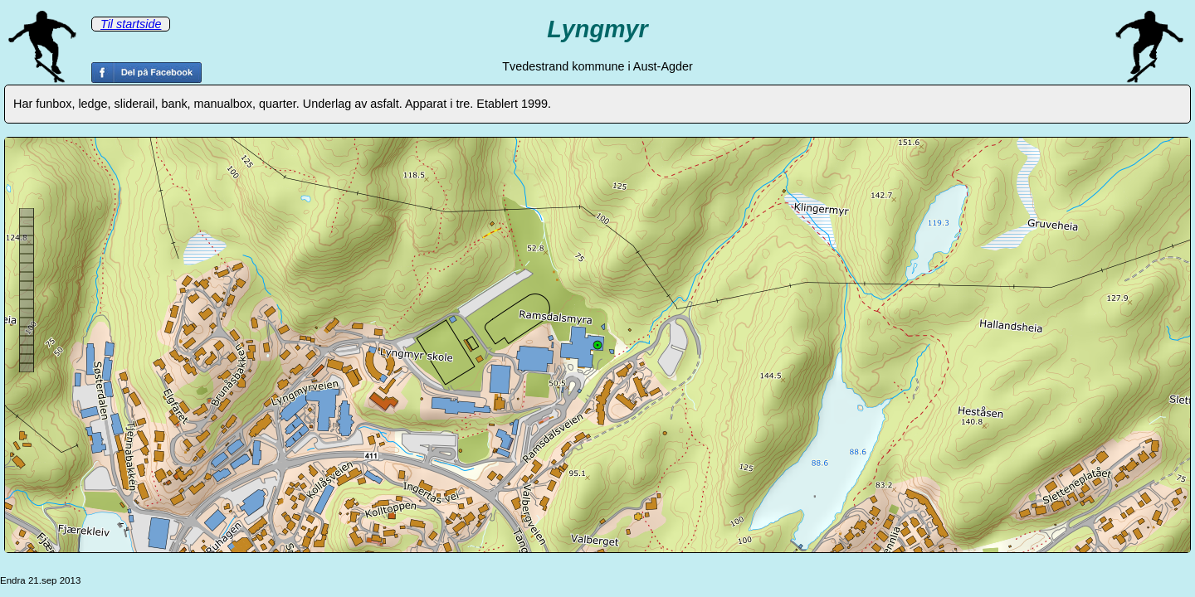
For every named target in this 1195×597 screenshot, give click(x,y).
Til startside (130, 24)
